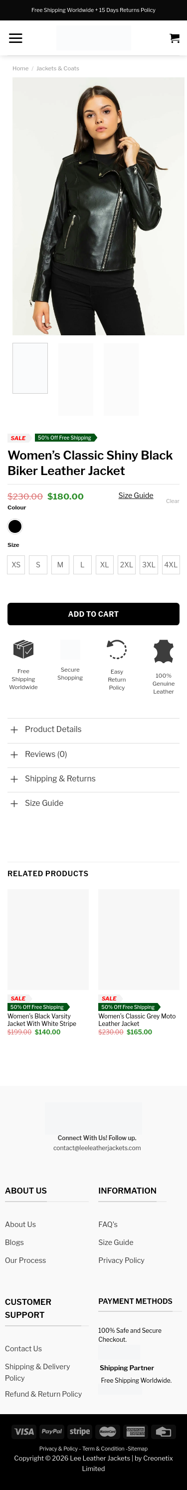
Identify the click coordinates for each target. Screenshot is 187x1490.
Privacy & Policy (58, 1449)
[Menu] (15, 37)
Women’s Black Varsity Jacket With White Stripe (41, 1020)
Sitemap (138, 1449)
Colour (16, 507)
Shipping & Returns (60, 778)
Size (13, 545)
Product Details (53, 729)
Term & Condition (103, 1449)
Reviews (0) (46, 754)
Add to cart (93, 614)
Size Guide (136, 495)
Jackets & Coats (57, 68)
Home (20, 68)
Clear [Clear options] (173, 500)
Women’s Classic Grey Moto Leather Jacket (137, 1020)
